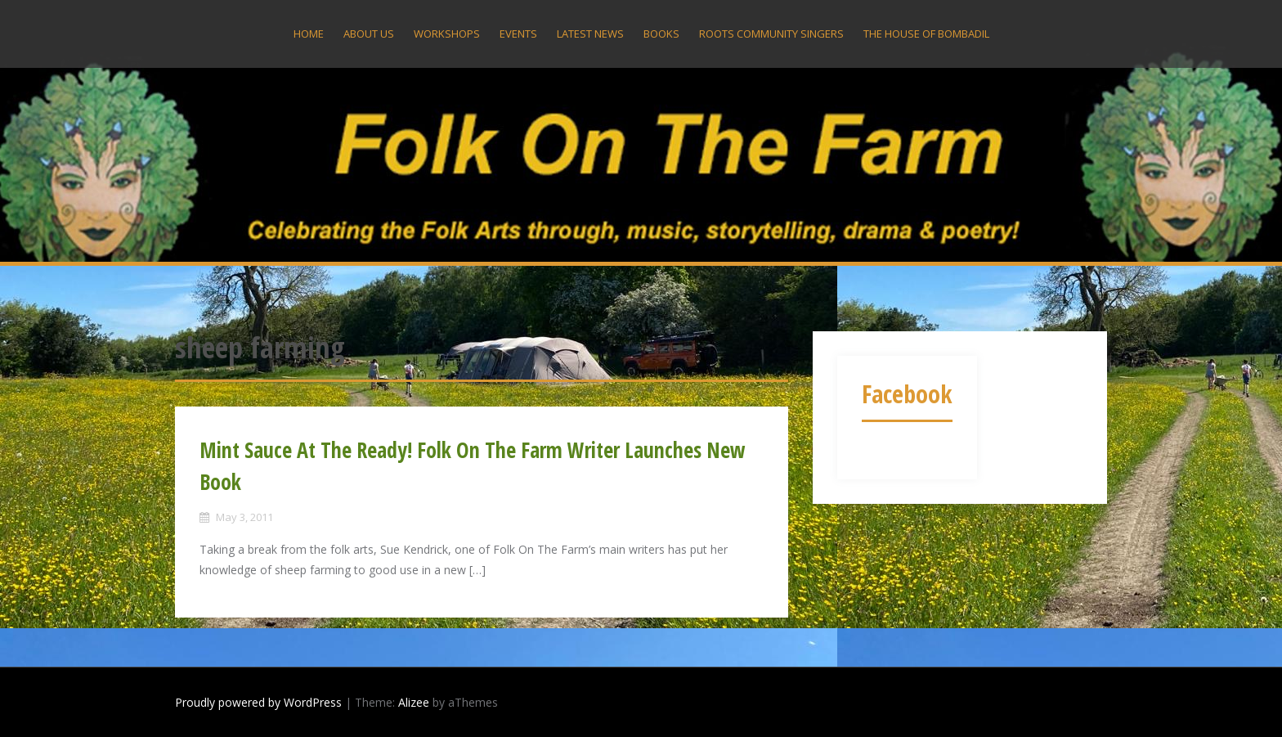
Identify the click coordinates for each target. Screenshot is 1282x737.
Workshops (447, 33)
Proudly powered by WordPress (258, 702)
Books (661, 33)
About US (368, 33)
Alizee (413, 702)
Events (518, 33)
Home (309, 33)
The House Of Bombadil (926, 33)
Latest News (590, 33)
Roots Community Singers (771, 33)
